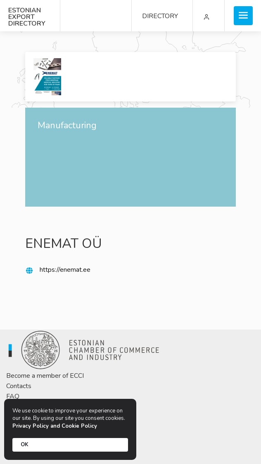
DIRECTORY (160, 16)
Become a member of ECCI (45, 375)
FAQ (12, 396)
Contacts (18, 386)
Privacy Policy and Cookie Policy (54, 426)
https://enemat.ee (65, 269)
